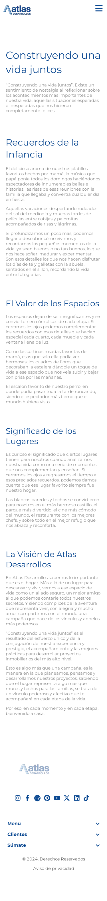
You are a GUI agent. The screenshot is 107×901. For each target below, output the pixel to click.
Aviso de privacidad (53, 868)
